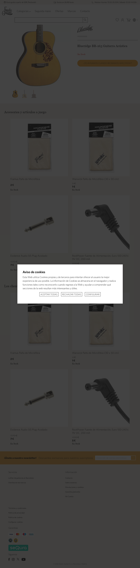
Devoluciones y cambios (74, 487)
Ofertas (59, 11)
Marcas (72, 11)
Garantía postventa (72, 492)
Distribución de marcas (17, 483)
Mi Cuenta (69, 496)
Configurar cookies (15, 522)
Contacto (85, 11)
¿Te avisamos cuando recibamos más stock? (108, 63)
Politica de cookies (15, 517)
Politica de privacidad (16, 513)
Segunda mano (43, 11)
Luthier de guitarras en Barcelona (21, 478)
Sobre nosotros (71, 483)
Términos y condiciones (17, 508)
